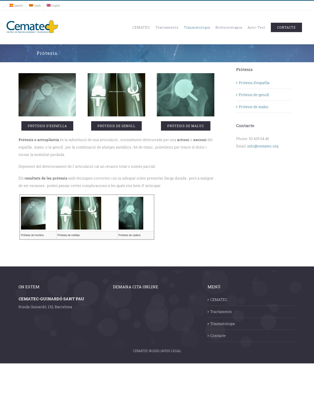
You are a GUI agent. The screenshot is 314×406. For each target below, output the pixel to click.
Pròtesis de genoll (254, 94)
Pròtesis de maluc (254, 106)
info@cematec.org (262, 146)
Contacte (218, 335)
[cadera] (185, 76)
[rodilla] (116, 76)
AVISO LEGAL (171, 351)
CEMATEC (218, 299)
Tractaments (221, 311)
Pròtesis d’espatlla (254, 82)
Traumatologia (222, 323)
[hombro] (47, 76)
